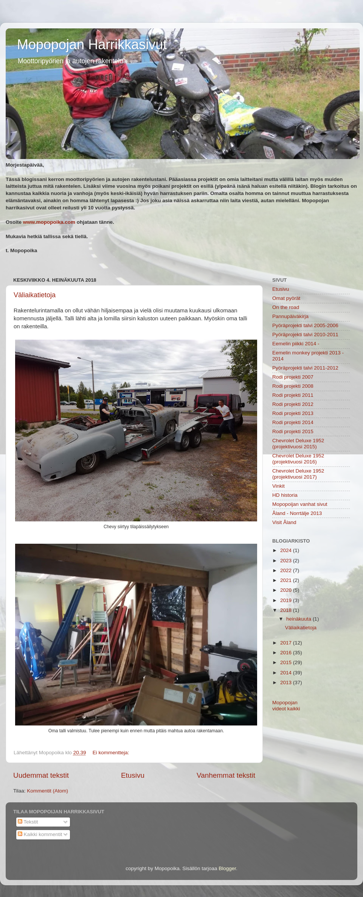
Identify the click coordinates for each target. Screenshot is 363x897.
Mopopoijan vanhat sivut (299, 504)
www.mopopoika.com (49, 222)
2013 (286, 682)
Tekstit (28, 822)
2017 (286, 643)
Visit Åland (284, 522)
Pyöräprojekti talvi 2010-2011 (305, 334)
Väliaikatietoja (35, 295)
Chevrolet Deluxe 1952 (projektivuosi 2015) (298, 443)
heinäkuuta (299, 619)
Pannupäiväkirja (290, 316)
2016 (286, 652)
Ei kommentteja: (112, 752)
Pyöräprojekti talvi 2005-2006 (305, 325)
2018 (286, 610)
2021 (286, 580)
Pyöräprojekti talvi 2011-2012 (305, 368)
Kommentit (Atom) (47, 791)
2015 (286, 662)
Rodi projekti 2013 (292, 413)
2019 (286, 600)
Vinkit (278, 486)
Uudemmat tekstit (41, 775)
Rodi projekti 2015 (292, 431)
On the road (285, 307)
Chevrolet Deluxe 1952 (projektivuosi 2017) (298, 474)
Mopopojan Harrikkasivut (92, 44)
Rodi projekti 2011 (292, 395)
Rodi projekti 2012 (292, 404)
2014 (286, 672)
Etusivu (132, 775)
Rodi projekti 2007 (292, 377)
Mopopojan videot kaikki (286, 705)
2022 (286, 570)
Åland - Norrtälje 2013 (297, 513)
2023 (286, 560)
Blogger (227, 868)
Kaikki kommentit (40, 834)
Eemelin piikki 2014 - (296, 343)
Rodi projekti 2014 (292, 422)
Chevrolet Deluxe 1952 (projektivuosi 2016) (298, 459)
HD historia (285, 495)
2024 (286, 550)
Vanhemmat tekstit (226, 775)
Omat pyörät (286, 298)
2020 (286, 590)
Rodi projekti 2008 (292, 386)
